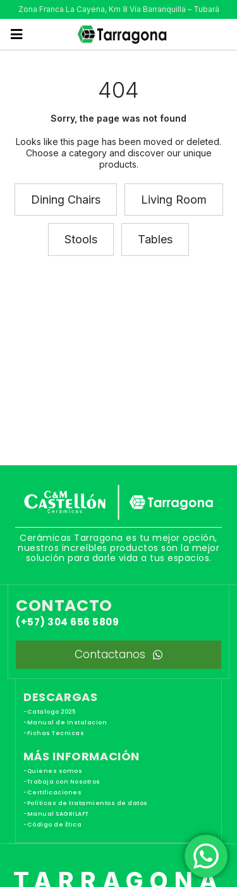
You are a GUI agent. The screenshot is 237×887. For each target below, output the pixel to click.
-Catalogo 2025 (49, 712)
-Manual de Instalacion (65, 722)
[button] (17, 35)
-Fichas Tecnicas (53, 733)
